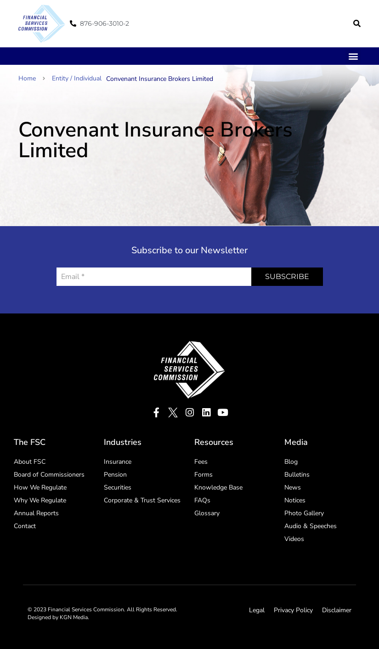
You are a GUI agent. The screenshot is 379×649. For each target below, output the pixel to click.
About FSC (29, 461)
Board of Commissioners (49, 474)
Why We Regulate (40, 500)
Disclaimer (336, 610)
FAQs (202, 500)
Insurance (117, 461)
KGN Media (74, 617)
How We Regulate (40, 487)
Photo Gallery (304, 513)
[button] (357, 23)
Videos (294, 539)
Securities (117, 487)
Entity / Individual (77, 78)
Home (31, 78)
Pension (115, 474)
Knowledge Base (218, 487)
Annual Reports (36, 513)
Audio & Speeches (310, 526)
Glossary (207, 513)
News (292, 487)
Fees (201, 461)
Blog (291, 461)
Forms (203, 474)
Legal (257, 610)
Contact (25, 526)
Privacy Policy (293, 610)
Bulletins (297, 474)
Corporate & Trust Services (142, 500)
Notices (294, 500)
